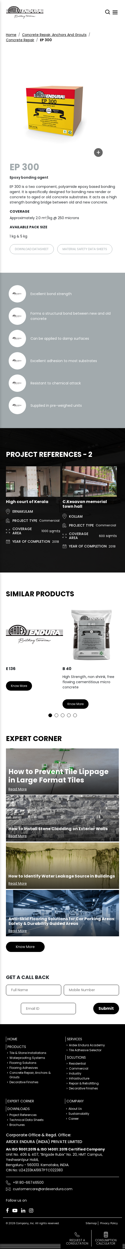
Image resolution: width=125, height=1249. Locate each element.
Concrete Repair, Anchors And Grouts (54, 34)
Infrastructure (79, 1078)
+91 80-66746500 (28, 1182)
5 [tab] (75, 715)
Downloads (18, 1108)
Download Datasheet (32, 249)
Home (11, 34)
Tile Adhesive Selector (85, 1050)
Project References (23, 1115)
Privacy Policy (109, 1223)
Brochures (17, 1125)
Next (111, 660)
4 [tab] (69, 715)
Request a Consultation (77, 1242)
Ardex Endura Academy (87, 1045)
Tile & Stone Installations (27, 1053)
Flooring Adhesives (23, 1068)
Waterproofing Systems (27, 1058)
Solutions (76, 1057)
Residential (77, 1063)
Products (16, 1046)
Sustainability (78, 1114)
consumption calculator (106, 1242)
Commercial (78, 1068)
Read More (17, 789)
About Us (75, 1109)
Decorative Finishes (23, 1082)
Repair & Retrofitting (84, 1083)
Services (74, 1039)
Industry (75, 1073)
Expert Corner (20, 1101)
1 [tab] (50, 715)
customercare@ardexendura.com (42, 1188)
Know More (19, 686)
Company (75, 1101)
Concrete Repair (20, 39)
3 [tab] (62, 715)
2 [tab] (56, 715)
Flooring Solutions (22, 1063)
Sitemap (91, 1223)
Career (73, 1118)
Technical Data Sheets (26, 1120)
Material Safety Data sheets (84, 249)
